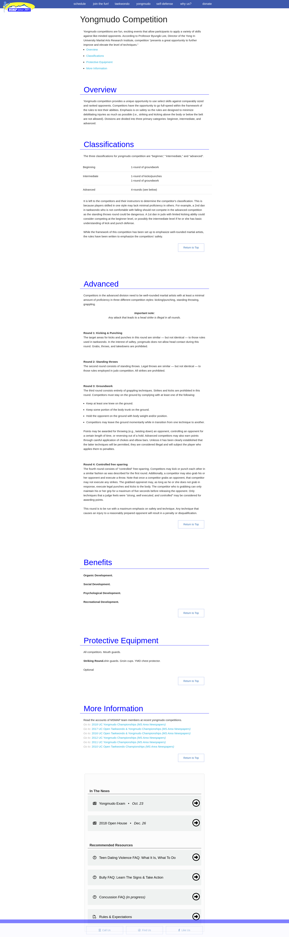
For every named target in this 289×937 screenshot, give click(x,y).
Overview (92, 49)
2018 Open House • (146, 823)
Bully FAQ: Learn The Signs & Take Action (146, 877)
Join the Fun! (101, 3)
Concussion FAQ (146, 897)
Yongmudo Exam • (146, 803)
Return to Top (191, 247)
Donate (207, 3)
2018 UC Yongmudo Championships (129, 724)
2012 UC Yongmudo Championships (129, 737)
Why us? (185, 3)
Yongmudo (143, 3)
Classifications (95, 55)
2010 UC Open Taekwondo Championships (133, 746)
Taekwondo (122, 3)
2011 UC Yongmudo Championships (129, 742)
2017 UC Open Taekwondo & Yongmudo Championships (141, 728)
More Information (96, 68)
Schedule (80, 3)
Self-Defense (164, 3)
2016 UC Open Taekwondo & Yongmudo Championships (141, 733)
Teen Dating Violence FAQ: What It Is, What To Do (146, 857)
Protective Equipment (99, 62)
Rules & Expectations (146, 916)
